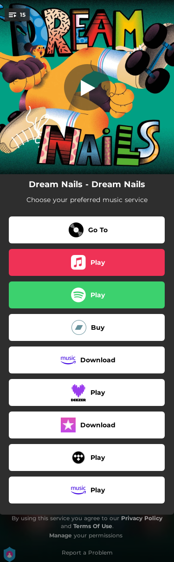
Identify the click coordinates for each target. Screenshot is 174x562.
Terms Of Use (92, 526)
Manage (60, 535)
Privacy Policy (141, 518)
